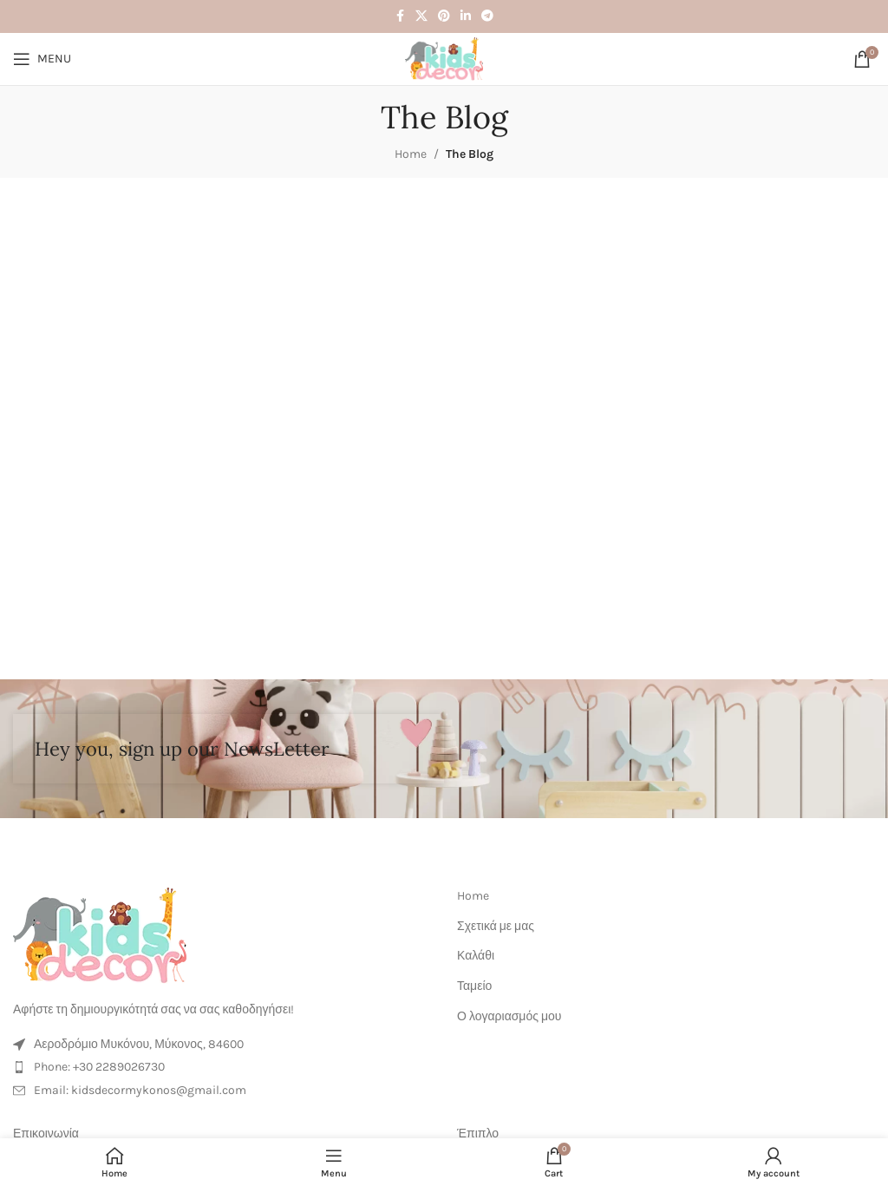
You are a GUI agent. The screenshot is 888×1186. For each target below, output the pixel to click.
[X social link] (421, 16)
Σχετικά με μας (495, 926)
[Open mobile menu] (42, 59)
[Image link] (99, 934)
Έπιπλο (478, 1133)
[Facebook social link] (399, 16)
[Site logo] (444, 57)
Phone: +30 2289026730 (99, 1066)
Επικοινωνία (46, 1133)
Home (411, 154)
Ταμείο (474, 986)
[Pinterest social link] (444, 16)
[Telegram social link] (487, 16)
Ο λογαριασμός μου (509, 1016)
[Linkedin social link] (465, 16)
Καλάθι (475, 955)
